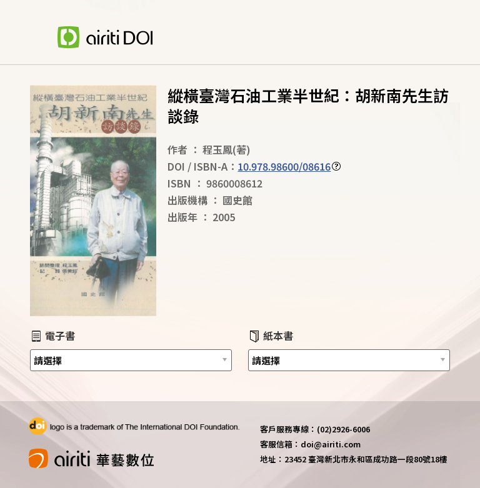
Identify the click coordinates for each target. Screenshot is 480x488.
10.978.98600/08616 (284, 166)
